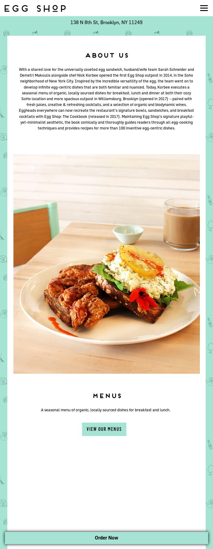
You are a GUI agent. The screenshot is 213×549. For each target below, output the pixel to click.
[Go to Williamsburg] (106, 22)
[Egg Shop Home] (35, 8)
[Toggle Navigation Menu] (204, 8)
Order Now (106, 538)
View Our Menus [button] (104, 429)
